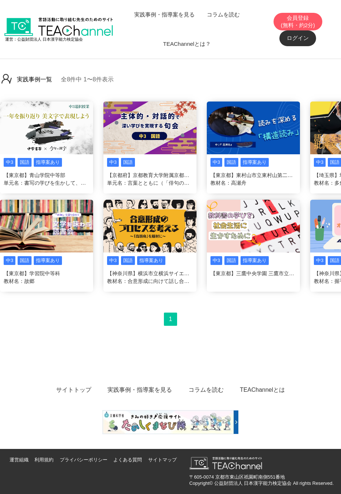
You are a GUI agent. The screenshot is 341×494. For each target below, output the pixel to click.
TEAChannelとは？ (187, 44)
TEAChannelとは (262, 390)
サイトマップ (162, 459)
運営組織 (19, 459)
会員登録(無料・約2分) (298, 21)
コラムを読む (223, 14)
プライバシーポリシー (83, 459)
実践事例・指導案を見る (164, 14)
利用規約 (44, 459)
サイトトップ (73, 390)
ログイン (298, 38)
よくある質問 (127, 459)
